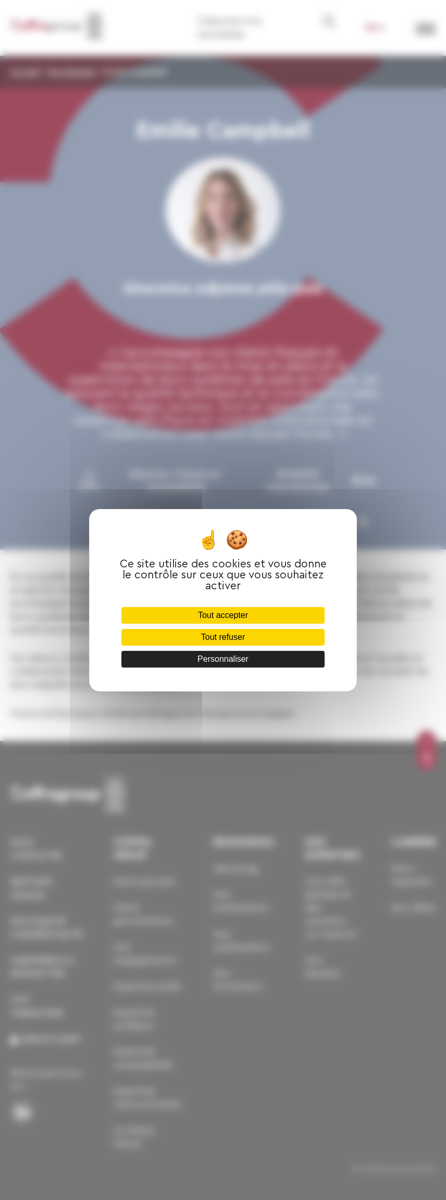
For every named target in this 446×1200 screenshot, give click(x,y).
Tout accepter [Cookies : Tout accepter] (223, 615)
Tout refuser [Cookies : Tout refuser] (223, 637)
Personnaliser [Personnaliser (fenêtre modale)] (223, 658)
